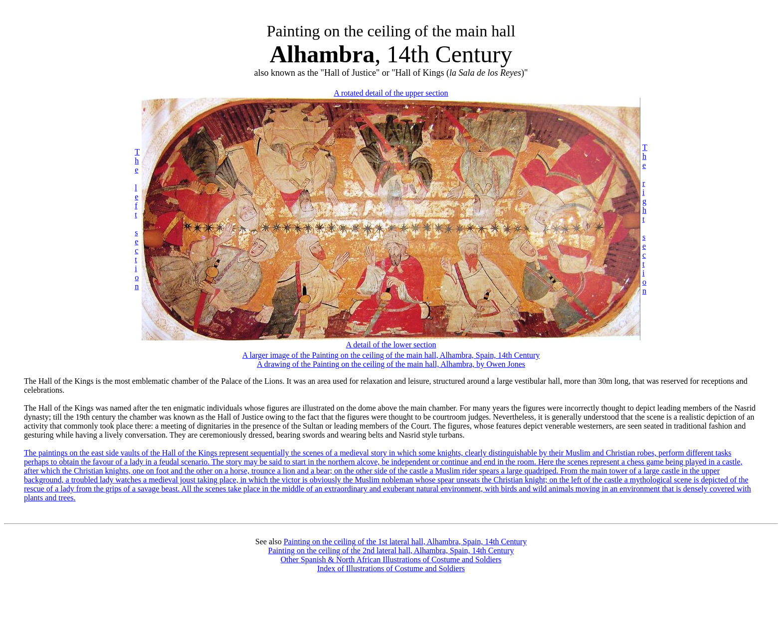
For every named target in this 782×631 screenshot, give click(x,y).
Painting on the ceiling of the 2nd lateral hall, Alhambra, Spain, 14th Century (391, 550)
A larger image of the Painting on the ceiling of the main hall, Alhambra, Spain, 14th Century (391, 355)
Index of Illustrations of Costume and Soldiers (391, 568)
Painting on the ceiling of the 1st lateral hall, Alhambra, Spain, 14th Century (405, 541)
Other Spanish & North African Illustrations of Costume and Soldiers (390, 559)
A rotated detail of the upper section (391, 93)
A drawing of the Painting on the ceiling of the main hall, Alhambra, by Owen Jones (391, 364)
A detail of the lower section (391, 344)
